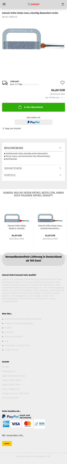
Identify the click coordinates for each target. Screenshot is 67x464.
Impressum (9, 332)
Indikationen (13, 168)
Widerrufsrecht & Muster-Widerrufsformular (23, 319)
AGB (6, 341)
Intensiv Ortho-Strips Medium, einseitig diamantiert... (17, 227)
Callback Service (11, 350)
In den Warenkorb (30, 107)
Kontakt (8, 328)
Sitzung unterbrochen (14, 336)
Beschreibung (13, 148)
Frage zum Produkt (13, 128)
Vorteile (10, 175)
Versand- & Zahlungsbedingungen (19, 323)
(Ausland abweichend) (30, 84)
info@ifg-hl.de (14, 389)
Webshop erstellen (24, 456)
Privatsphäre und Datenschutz (17, 345)
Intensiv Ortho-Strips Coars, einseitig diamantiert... (50, 227)
